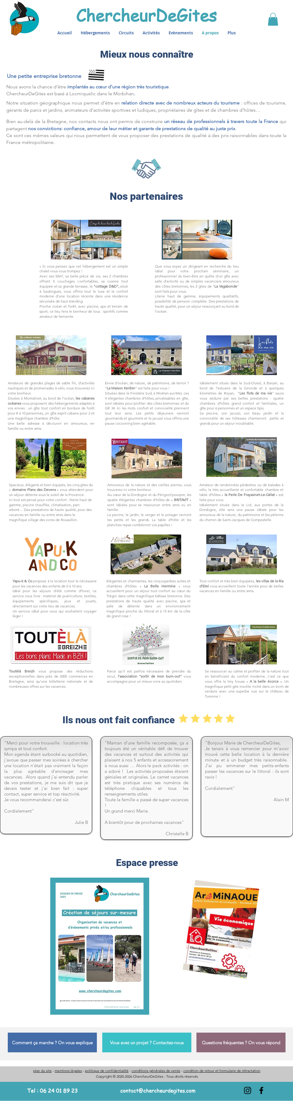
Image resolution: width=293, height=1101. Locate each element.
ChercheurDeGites (146, 15)
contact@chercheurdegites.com (158, 1090)
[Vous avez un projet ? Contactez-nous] (146, 1042)
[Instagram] (247, 1090)
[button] (273, 19)
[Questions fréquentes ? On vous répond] (241, 1042)
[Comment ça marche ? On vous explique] (52, 1042)
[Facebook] (261, 1090)
